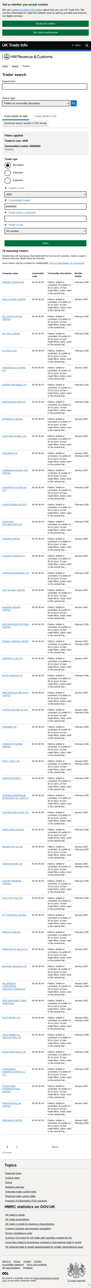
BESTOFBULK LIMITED (13, 402)
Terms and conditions (37, 1264)
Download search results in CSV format (25, 123)
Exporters (18, 180)
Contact (37, 1261)
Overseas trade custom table (20, 1191)
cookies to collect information (26, 10)
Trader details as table (16, 116)
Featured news (13, 1173)
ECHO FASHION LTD (12, 675)
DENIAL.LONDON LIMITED (15, 641)
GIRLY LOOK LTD (10, 761)
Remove (9, 149)
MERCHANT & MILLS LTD (15, 949)
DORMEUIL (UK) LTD (12, 658)
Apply (45, 243)
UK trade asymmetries (17, 1219)
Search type (8, 98)
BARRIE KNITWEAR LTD (14, 385)
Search (15, 66)
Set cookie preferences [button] (45, 32)
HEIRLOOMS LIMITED (13, 829)
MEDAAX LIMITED (11, 932)
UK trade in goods (15, 1215)
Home (5, 66)
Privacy (17, 1261)
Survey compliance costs (18, 1233)
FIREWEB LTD (9, 727)
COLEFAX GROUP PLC (13, 556)
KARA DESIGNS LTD (12, 864)
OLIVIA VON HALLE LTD (14, 1052)
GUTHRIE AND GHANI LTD (15, 812)
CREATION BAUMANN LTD (15, 573)
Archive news (12, 1178)
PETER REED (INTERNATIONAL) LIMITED (11, 1089)
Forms (8, 1182)
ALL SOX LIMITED (11, 333)
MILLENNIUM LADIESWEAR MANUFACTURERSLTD (13, 986)
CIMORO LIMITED (11, 539)
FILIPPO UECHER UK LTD (15, 710)
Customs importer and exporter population (28, 1228)
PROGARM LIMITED (12, 1120)
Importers (18, 172)
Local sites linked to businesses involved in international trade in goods (43, 1242)
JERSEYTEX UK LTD (12, 846)
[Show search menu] (87, 45)
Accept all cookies (45, 23)
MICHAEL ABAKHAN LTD (14, 966)
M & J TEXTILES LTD (12, 898)
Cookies (27, 1261)
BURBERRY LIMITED (12, 419)
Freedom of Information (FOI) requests (26, 1201)
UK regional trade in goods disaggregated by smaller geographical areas (44, 1247)
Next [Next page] (55, 1146)
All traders (18, 165)
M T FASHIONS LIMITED (14, 915)
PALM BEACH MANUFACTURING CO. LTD (13, 1072)
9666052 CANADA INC (13, 282)
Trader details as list (45, 116)
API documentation (11, 1268)
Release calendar (14, 1187)
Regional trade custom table (20, 1196)
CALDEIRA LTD (9, 453)
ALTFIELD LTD (9, 350)
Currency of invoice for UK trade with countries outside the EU (38, 1238)
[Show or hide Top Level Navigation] (76, 45)
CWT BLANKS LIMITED (13, 590)
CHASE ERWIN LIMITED (14, 504)
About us (6, 1261)
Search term (9, 81)
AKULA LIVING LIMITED (14, 299)
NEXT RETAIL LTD (11, 1017)
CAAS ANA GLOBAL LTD (14, 436)
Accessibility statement (13, 1264)
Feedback (27, 1268)
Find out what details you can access (66, 263)
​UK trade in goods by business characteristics (29, 1224)
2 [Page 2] (17, 1146)
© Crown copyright (76, 1280)
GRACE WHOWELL (11, 778)
